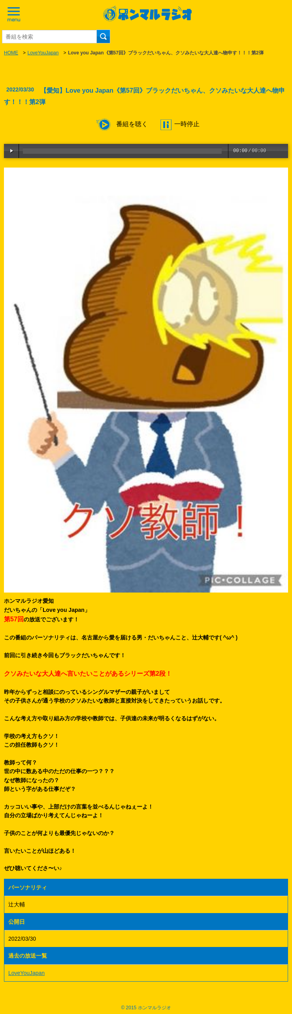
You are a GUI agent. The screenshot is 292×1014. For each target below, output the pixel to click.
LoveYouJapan (42, 53)
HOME (11, 53)
